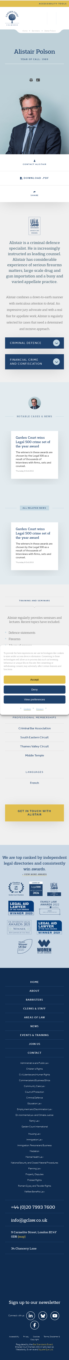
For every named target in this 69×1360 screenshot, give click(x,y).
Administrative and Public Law (34, 1063)
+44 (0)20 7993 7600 (51, 18)
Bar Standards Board (43, 1344)
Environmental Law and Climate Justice (34, 1115)
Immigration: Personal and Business (34, 1145)
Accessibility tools (53, 4)
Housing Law (34, 1133)
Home (34, 982)
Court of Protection (34, 1092)
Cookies (27, 708)
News (34, 1026)
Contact (34, 1052)
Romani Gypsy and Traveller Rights (34, 1185)
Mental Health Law (34, 1157)
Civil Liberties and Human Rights (34, 1074)
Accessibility (14, 1336)
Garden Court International (35, 1126)
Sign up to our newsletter (34, 1302)
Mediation (34, 1151)
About (34, 990)
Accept (34, 679)
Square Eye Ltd (45, 1349)
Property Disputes (34, 1174)
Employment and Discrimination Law (34, 1109)
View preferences (34, 699)
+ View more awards (34, 874)
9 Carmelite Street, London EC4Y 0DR (34, 1234)
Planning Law (34, 1168)
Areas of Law (34, 1017)
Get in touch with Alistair (34, 812)
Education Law (35, 1103)
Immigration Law (34, 1139)
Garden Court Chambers (12, 18)
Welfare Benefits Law (34, 1191)
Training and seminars (34, 600)
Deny (34, 689)
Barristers (34, 999)
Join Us (34, 1044)
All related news (34, 508)
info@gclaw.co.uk (29, 1220)
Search (43, 18)
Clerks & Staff (34, 1008)
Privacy (39, 708)
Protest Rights (34, 1180)
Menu (60, 18)
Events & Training (34, 1035)
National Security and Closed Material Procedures (34, 1162)
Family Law (34, 1120)
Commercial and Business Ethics (34, 1080)
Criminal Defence (34, 1097)
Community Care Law (34, 1086)
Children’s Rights (34, 1068)
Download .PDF (34, 178)
